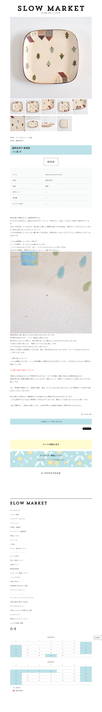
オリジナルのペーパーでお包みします (51, 457)
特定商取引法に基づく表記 (19, 585)
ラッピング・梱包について (19, 573)
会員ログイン (14, 564)
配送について (19, 560)
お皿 (30, 137)
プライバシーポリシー (17, 590)
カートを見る (14, 556)
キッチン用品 (14, 514)
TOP (12, 138)
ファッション (14, 523)
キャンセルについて (16, 606)
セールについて (15, 614)
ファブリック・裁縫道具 (18, 531)
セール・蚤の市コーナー (18, 548)
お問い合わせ (14, 581)
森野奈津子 (20, 141)
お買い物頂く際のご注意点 (19, 602)
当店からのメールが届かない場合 (21, 610)
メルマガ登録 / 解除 (16, 623)
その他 (12, 544)
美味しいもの (14, 535)
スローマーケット (51, 8)
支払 (11, 560)
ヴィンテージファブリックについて (22, 597)
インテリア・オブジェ (17, 519)
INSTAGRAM (51, 473)
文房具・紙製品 (15, 527)
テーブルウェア (21, 137)
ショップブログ (15, 577)
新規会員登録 (14, 569)
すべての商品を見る (51, 444)
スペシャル (14, 540)
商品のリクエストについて (19, 619)
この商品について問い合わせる (51, 421)
